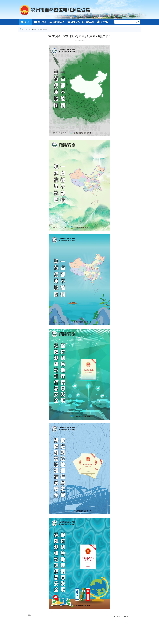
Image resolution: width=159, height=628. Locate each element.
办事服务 (102, 22)
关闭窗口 (127, 616)
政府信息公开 (56, 22)
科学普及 (44, 29)
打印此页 (119, 616)
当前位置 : (24, 29)
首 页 (24, 22)
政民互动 (36, 29)
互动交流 (73, 22)
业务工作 (87, 22)
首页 (30, 29)
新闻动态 (39, 22)
